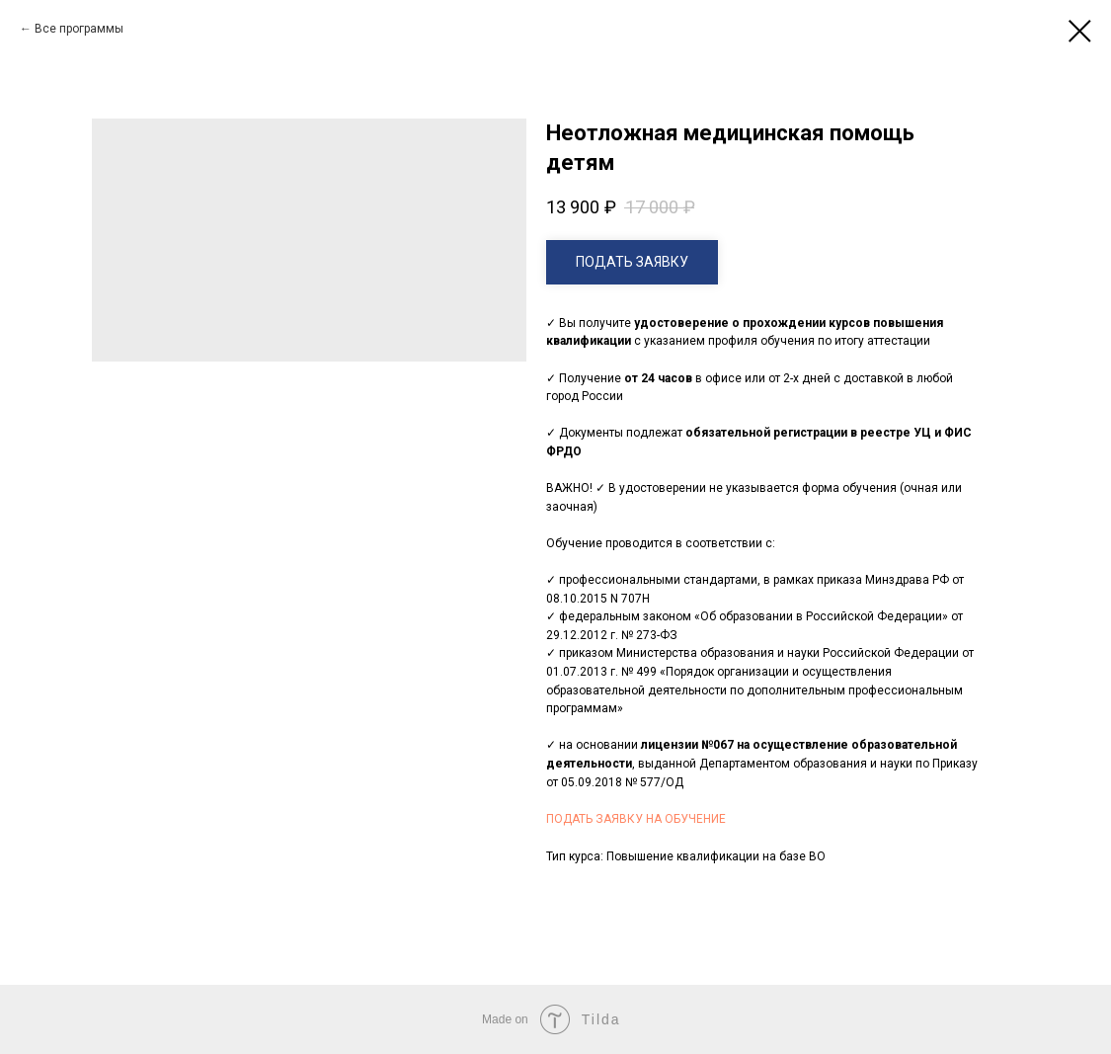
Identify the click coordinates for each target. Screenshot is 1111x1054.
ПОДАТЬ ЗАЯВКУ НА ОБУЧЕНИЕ (636, 819)
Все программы (79, 29)
